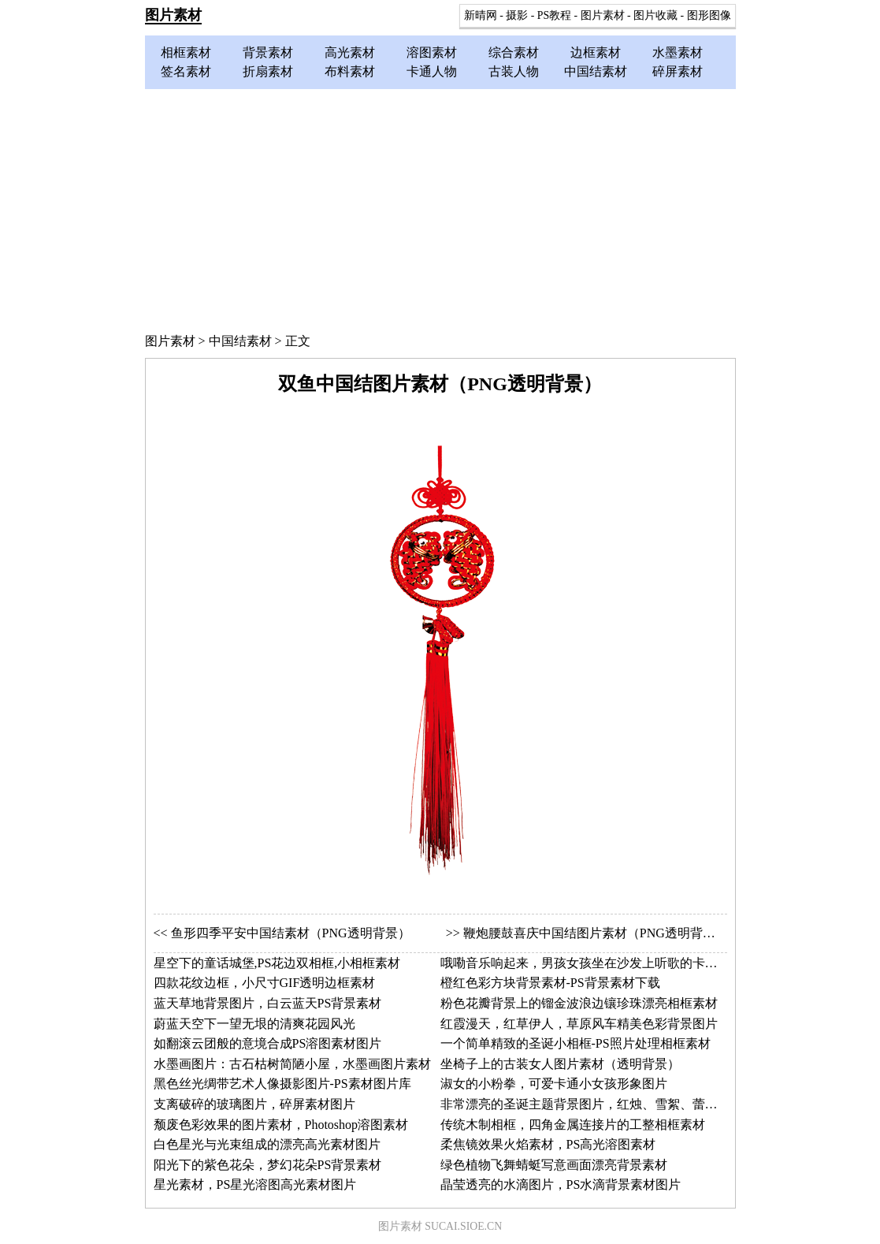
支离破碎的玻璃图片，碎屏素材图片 (254, 1104)
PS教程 (554, 15)
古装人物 (513, 71)
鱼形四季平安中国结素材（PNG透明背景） (290, 933)
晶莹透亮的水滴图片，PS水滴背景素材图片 (560, 1184)
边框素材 (595, 52)
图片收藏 (655, 15)
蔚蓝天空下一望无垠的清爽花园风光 (254, 1023)
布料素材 (350, 71)
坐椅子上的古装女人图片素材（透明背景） (560, 1064)
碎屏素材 (677, 71)
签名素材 (186, 71)
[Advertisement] (440, 207)
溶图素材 (432, 52)
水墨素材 (677, 52)
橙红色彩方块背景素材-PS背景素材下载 (550, 982)
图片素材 (173, 15)
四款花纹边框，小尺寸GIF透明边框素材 (265, 982)
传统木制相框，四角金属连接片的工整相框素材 (572, 1124)
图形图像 (709, 15)
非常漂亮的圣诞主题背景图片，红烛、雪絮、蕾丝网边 (591, 1104)
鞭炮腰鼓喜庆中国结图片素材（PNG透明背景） (595, 933)
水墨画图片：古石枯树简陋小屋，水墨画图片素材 (292, 1064)
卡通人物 (432, 71)
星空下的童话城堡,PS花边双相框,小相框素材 (277, 963)
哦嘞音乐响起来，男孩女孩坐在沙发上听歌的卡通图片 (591, 963)
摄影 (517, 15)
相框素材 (186, 52)
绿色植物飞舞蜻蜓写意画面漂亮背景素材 (553, 1164)
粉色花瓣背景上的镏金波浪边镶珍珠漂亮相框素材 (579, 1003)
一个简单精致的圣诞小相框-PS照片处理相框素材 (575, 1043)
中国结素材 (595, 71)
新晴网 (480, 15)
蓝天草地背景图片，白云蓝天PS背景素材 (268, 1003)
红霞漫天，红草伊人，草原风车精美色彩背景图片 (579, 1023)
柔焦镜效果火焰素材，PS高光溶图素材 (548, 1144)
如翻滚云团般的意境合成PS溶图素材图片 (268, 1043)
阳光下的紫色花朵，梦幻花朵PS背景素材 (268, 1164)
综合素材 (513, 52)
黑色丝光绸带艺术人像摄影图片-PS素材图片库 (282, 1083)
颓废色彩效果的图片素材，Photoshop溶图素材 (281, 1124)
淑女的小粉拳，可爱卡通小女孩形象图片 (553, 1083)
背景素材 (268, 52)
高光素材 (350, 52)
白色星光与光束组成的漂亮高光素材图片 (267, 1144)
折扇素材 (268, 71)
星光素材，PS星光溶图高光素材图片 (255, 1184)
